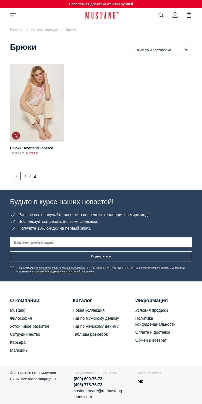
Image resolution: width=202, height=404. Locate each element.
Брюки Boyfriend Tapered (31, 148)
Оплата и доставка (152, 332)
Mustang (17, 310)
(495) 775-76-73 (88, 385)
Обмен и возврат (150, 340)
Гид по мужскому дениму (96, 318)
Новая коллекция (89, 310)
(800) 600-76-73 (88, 379)
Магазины (19, 350)
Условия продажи (151, 310)
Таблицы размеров (90, 334)
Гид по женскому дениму (96, 326)
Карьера (18, 342)
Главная (16, 30)
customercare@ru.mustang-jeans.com (98, 394)
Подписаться (101, 256)
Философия (21, 318)
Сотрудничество (25, 334)
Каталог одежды (44, 30)
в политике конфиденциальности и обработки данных (63, 271)
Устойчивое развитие (29, 326)
